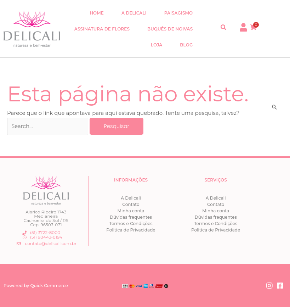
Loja (157, 45)
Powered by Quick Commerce (36, 285)
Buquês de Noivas (170, 29)
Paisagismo (178, 13)
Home (97, 13)
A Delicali (134, 13)
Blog (186, 45)
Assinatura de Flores (102, 29)
